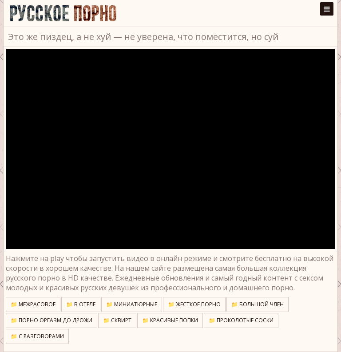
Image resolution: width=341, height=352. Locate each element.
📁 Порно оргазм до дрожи (51, 320)
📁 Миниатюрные (131, 304)
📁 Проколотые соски (241, 320)
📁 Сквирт (117, 320)
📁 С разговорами (37, 336)
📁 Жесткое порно (194, 304)
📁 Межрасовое (33, 304)
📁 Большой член (257, 304)
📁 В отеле (80, 304)
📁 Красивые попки (170, 320)
